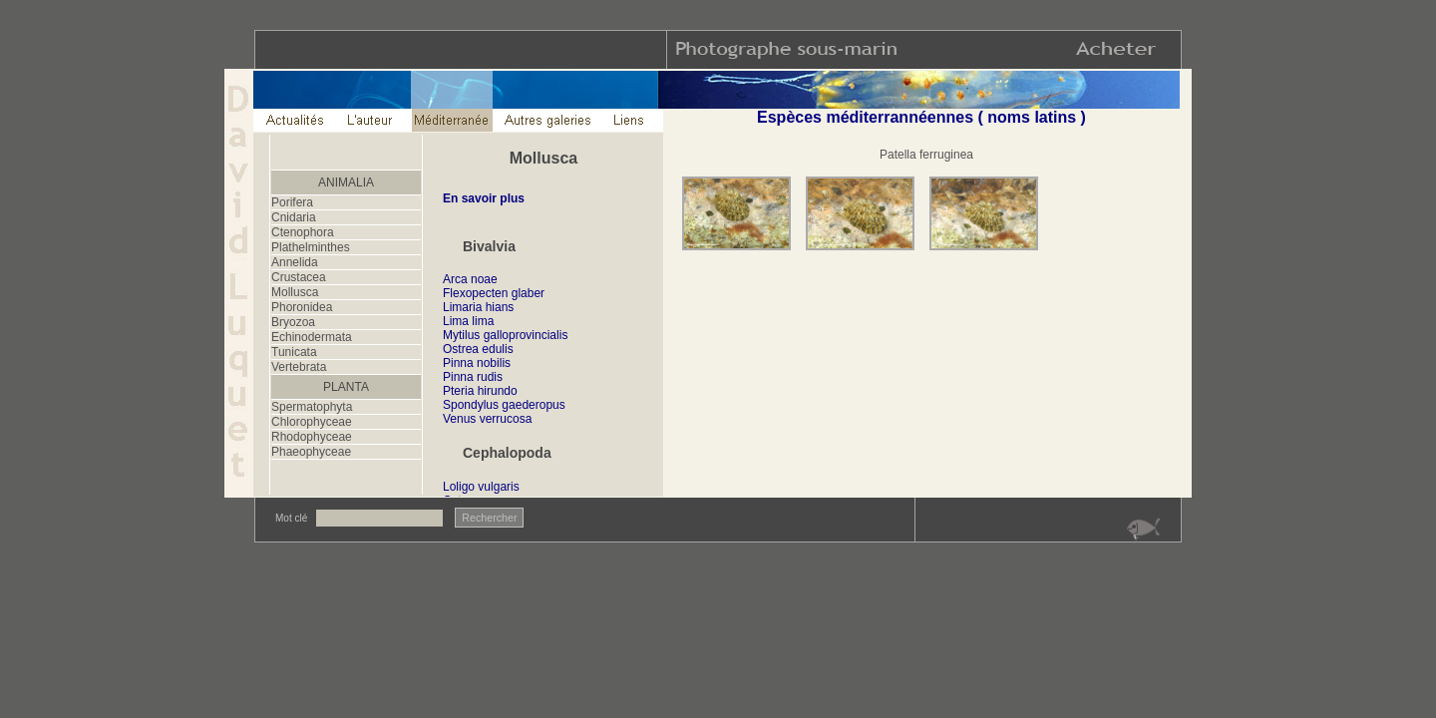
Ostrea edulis (478, 349)
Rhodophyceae (311, 437)
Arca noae (470, 279)
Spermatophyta (311, 407)
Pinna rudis (473, 377)
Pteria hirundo (480, 391)
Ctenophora (302, 232)
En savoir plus (484, 198)
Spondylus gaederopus (504, 405)
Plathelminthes (310, 247)
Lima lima (468, 321)
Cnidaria (293, 217)
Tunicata (294, 352)
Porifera (292, 202)
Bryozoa (293, 322)
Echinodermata (311, 337)
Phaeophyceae (311, 452)
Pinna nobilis (477, 363)
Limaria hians (478, 307)
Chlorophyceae (311, 422)
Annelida (294, 262)
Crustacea (298, 277)
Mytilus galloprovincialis (505, 335)
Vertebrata (298, 367)
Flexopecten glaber (493, 293)
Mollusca (294, 292)
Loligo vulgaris (481, 487)
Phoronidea (301, 307)
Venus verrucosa (487, 419)
